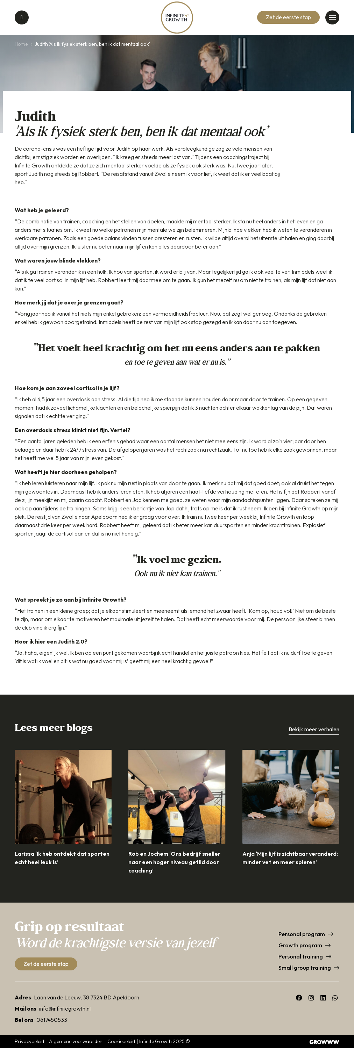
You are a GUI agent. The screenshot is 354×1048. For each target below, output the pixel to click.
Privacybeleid (29, 1041)
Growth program (300, 945)
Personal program (301, 934)
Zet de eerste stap (288, 17)
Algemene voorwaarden (75, 1041)
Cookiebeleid (121, 1041)
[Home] (177, 17)
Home (21, 44)
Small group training (304, 967)
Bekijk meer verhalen (314, 729)
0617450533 (51, 1019)
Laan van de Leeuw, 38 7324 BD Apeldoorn (86, 997)
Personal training (300, 956)
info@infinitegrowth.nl (65, 1008)
